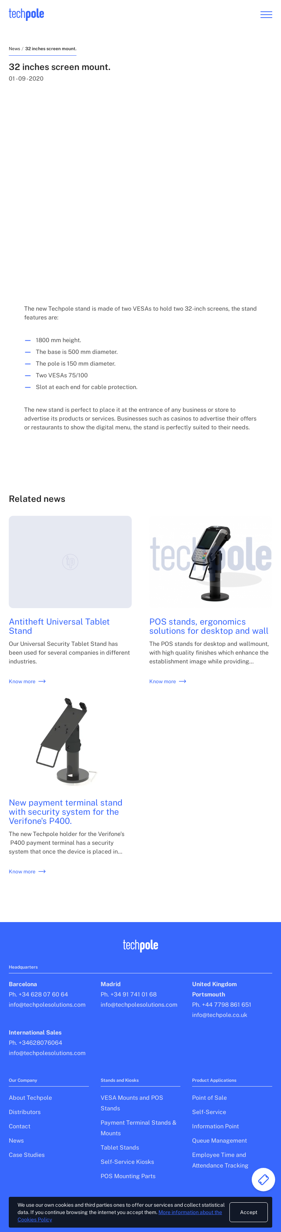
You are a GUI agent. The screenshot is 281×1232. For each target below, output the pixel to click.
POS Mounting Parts (128, 1176)
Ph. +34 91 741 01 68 (129, 994)
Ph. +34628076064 (35, 1042)
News (14, 48)
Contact (19, 1126)
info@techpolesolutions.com (47, 1004)
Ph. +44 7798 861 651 (221, 1004)
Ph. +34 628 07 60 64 (38, 994)
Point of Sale (209, 1097)
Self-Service (209, 1112)
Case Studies (27, 1154)
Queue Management (219, 1140)
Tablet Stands (120, 1147)
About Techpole (30, 1097)
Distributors (25, 1112)
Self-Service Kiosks (127, 1161)
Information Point (215, 1126)
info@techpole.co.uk (219, 1014)
